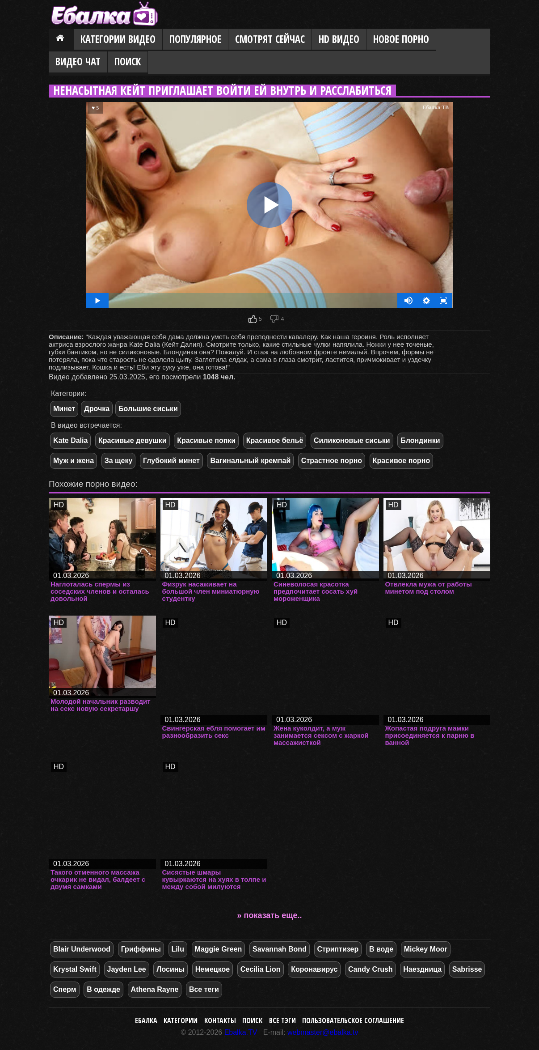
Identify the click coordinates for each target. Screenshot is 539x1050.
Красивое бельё (274, 440)
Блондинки (420, 440)
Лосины (170, 969)
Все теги (204, 989)
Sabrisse (467, 969)
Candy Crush (370, 969)
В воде (381, 949)
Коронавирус (314, 969)
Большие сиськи (148, 408)
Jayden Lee (126, 969)
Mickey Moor (425, 949)
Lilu (178, 949)
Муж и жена (73, 460)
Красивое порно (401, 460)
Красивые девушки (132, 440)
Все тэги (282, 1020)
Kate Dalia (70, 440)
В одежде (103, 989)
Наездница (422, 969)
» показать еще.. (269, 915)
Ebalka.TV (240, 1032)
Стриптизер (338, 949)
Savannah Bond (280, 949)
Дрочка (96, 408)
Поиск (127, 61)
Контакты (220, 1020)
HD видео (339, 39)
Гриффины (141, 949)
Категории (181, 1020)
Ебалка (146, 1020)
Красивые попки (206, 440)
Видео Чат (78, 61)
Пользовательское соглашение (353, 1020)
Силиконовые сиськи (352, 440)
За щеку (119, 460)
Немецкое (212, 969)
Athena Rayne (155, 989)
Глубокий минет (171, 460)
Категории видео (118, 39)
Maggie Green (218, 949)
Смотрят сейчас (270, 39)
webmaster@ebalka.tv (322, 1032)
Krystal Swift (75, 969)
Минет (64, 408)
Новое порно (401, 39)
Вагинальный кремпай (250, 460)
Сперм (64, 989)
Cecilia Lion (260, 969)
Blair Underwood (81, 949)
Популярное (195, 39)
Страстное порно (331, 460)
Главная (61, 40)
